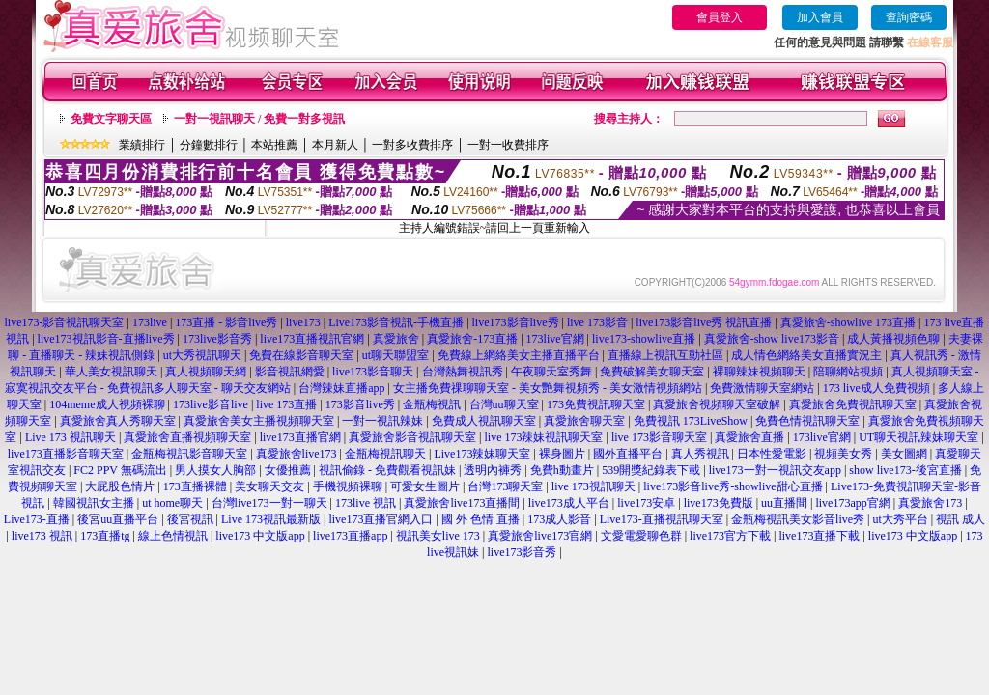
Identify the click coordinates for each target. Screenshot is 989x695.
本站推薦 (274, 145)
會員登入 (719, 17)
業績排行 (142, 145)
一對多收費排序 (412, 145)
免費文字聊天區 (111, 118)
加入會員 (820, 17)
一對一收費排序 (508, 145)
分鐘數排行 (209, 145)
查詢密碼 (909, 17)
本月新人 (335, 145)
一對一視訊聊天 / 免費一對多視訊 (259, 118)
